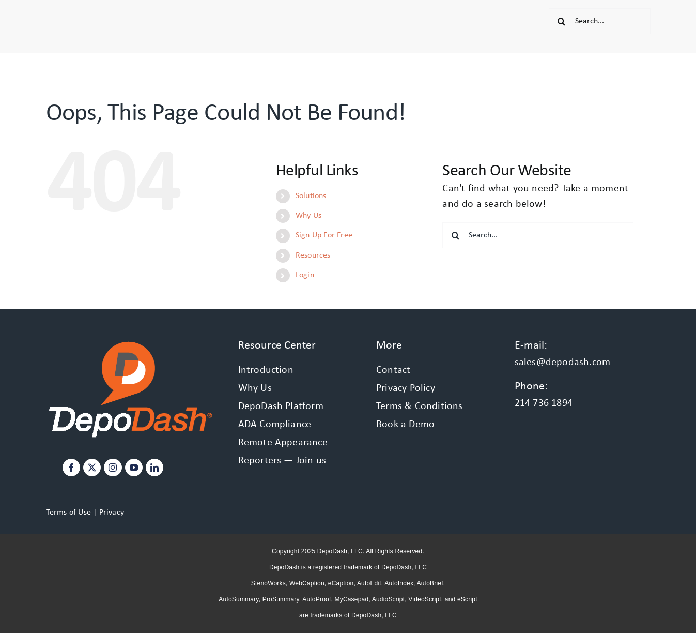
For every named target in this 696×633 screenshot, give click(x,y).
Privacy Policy (405, 388)
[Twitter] (92, 467)
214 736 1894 (544, 403)
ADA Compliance (275, 424)
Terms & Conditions (419, 406)
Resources (313, 255)
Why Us (308, 216)
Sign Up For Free (324, 235)
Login (305, 275)
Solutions (311, 196)
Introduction (265, 370)
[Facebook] (71, 467)
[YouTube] (134, 467)
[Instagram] (112, 467)
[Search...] (600, 21)
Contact (393, 370)
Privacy (111, 512)
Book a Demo (405, 424)
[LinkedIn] (154, 467)
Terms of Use (68, 512)
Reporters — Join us (282, 461)
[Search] (562, 21)
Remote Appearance (283, 443)
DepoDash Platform (280, 406)
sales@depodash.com (563, 362)
